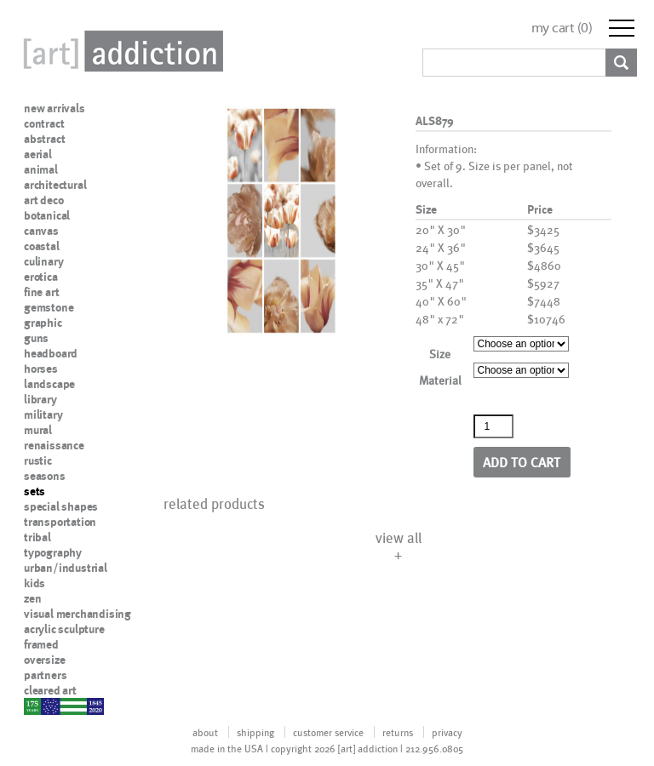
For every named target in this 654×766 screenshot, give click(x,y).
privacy (447, 732)
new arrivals (54, 108)
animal (41, 169)
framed (41, 644)
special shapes (61, 506)
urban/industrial (65, 567)
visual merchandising (77, 613)
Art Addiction (120, 51)
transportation (60, 522)
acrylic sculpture (64, 629)
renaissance (54, 445)
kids (34, 583)
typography (53, 552)
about (205, 732)
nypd (36, 705)
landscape (49, 384)
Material (440, 380)
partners (45, 675)
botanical (47, 215)
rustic (38, 460)
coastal (42, 246)
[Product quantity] (493, 426)
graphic (43, 322)
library (40, 399)
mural (38, 430)
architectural (55, 185)
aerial (38, 154)
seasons (45, 476)
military (43, 414)
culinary (43, 261)
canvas (41, 230)
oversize (44, 659)
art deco (43, 200)
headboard (50, 353)
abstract (44, 139)
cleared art (50, 690)
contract (44, 123)
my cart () (562, 27)
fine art (41, 292)
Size (439, 353)
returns (397, 732)
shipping (255, 732)
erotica (41, 276)
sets (34, 491)
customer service (328, 732)
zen (32, 598)
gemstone (48, 307)
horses (41, 368)
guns (36, 338)
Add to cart (521, 462)
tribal (37, 537)
